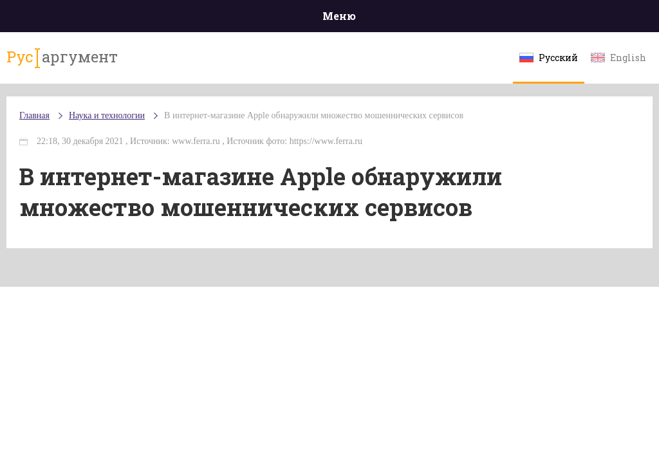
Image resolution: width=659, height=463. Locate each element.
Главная (34, 115)
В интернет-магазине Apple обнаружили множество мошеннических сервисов (313, 115)
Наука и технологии (107, 115)
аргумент (62, 57)
